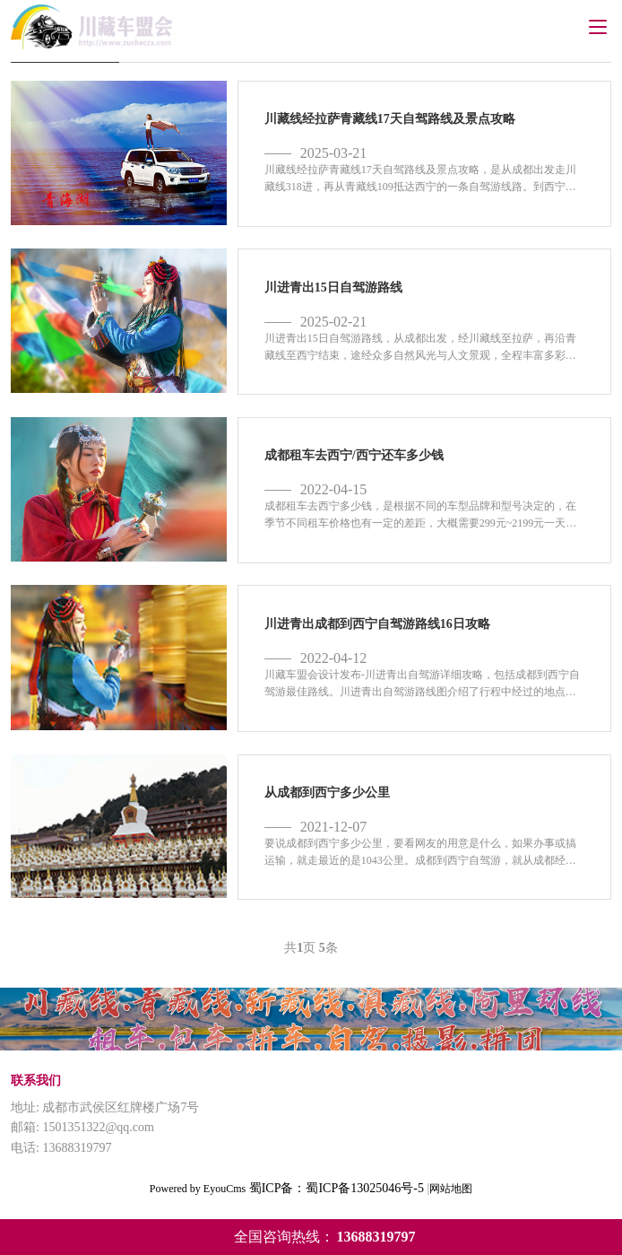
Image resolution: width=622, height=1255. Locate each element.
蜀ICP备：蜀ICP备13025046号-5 (336, 1188)
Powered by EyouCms (198, 1188)
